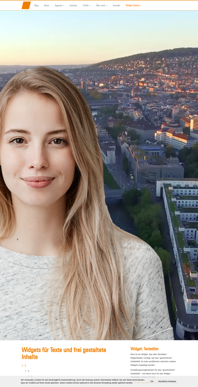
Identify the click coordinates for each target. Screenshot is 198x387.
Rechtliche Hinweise (167, 381)
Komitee (73, 5)
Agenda (59, 5)
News (46, 5)
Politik (86, 5)
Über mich (101, 5)
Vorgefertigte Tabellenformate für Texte (152, 372)
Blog (36, 5)
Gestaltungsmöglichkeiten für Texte (150, 367)
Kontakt (116, 5)
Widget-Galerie (134, 5)
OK (151, 381)
